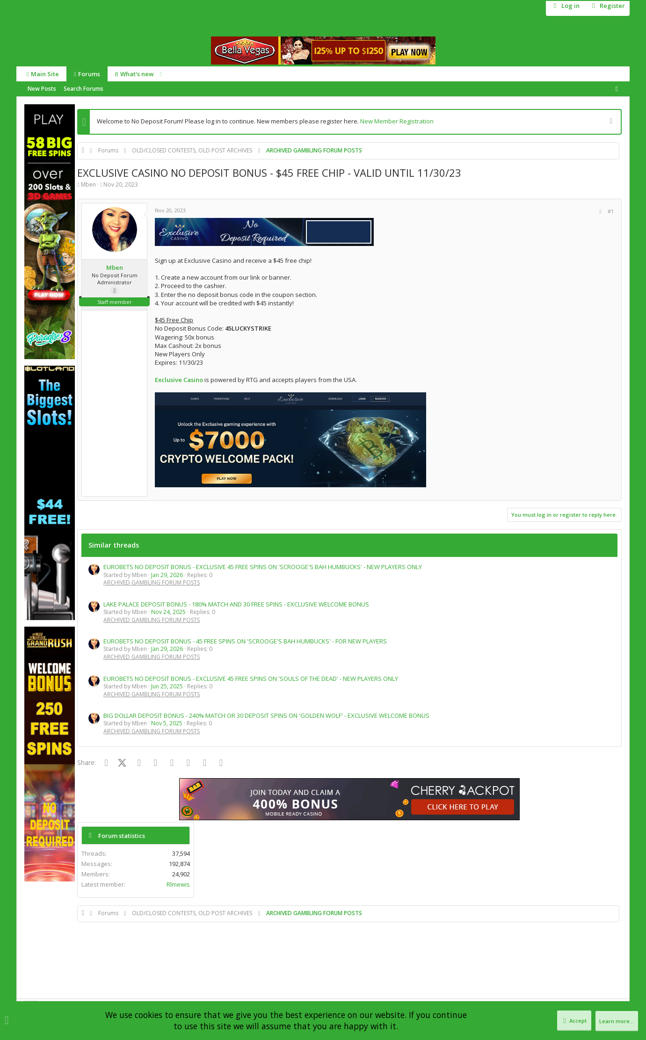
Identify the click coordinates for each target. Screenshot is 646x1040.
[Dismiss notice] (610, 122)
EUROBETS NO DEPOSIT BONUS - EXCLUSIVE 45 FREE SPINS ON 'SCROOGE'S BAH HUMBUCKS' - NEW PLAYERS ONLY (262, 567)
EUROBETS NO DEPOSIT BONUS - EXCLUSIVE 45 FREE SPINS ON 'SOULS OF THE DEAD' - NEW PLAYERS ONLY (250, 678)
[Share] (476, 211)
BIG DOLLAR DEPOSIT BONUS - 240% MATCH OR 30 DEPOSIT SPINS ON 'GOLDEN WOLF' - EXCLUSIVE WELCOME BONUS (266, 715)
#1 (486, 211)
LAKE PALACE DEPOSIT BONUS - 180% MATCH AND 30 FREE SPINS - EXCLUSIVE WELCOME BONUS (236, 604)
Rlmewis (599, 225)
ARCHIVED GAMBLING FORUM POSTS (151, 582)
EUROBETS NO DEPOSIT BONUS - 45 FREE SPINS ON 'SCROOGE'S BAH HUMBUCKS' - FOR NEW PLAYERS (245, 641)
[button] (158, 74)
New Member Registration (397, 121)
